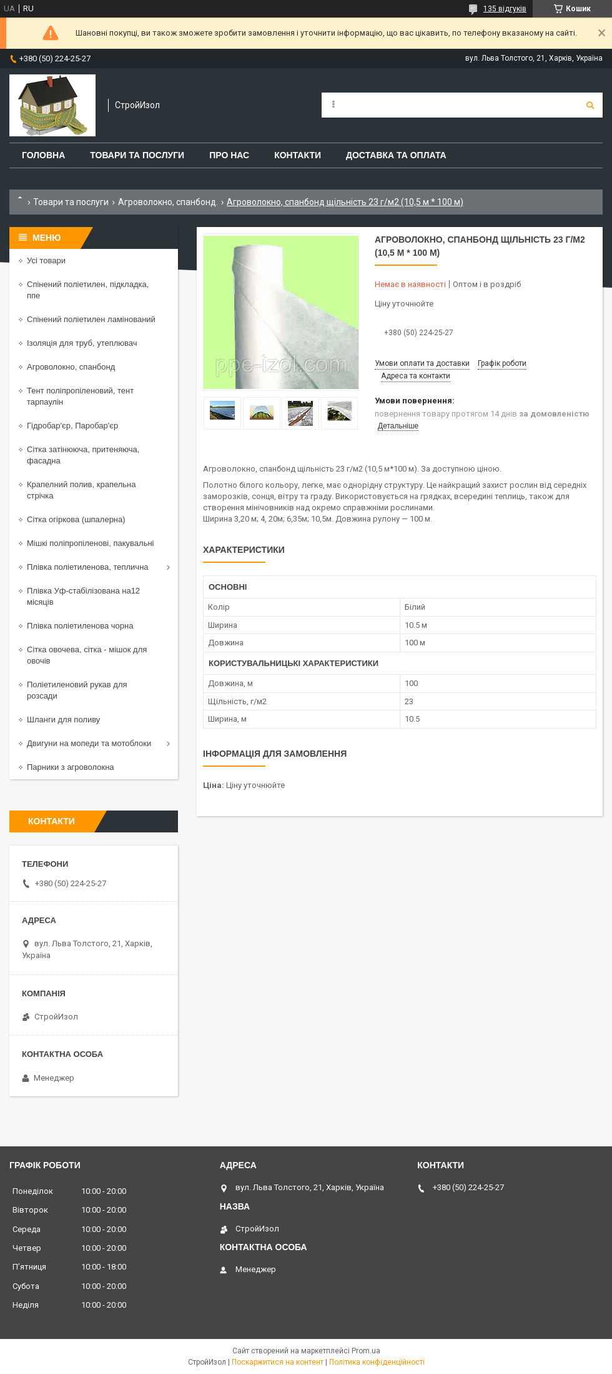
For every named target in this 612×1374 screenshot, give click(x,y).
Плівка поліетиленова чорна (80, 625)
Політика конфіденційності (377, 1362)
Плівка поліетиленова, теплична (88, 567)
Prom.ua (366, 1350)
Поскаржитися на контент (277, 1362)
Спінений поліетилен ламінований (91, 319)
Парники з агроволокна (70, 767)
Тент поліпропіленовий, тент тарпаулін (80, 396)
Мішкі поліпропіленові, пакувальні (90, 543)
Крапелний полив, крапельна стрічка (81, 490)
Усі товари (46, 260)
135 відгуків (504, 8)
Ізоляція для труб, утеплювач (82, 343)
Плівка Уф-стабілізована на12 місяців (83, 596)
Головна (43, 155)
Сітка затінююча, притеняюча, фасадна (83, 455)
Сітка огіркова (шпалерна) (76, 519)
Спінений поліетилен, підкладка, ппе (88, 290)
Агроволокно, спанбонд (71, 366)
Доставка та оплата (396, 155)
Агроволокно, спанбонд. (168, 202)
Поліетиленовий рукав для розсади (77, 690)
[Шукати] (590, 105)
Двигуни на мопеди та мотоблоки (89, 743)
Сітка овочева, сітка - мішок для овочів (87, 655)
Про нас (229, 155)
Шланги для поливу (63, 719)
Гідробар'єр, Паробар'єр (72, 425)
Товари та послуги (137, 155)
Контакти (297, 155)
